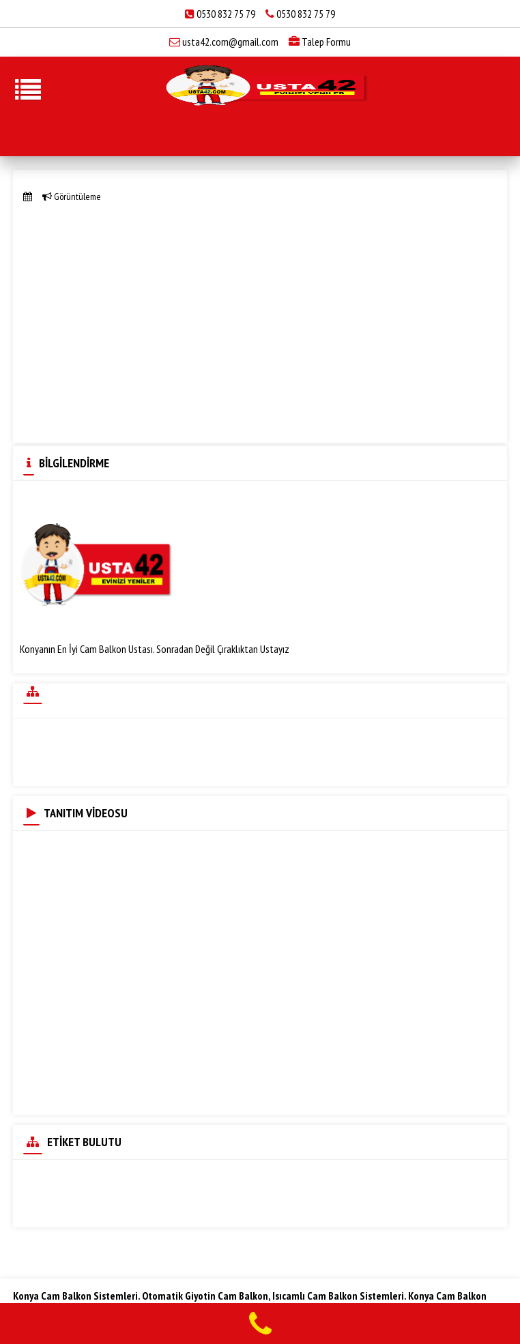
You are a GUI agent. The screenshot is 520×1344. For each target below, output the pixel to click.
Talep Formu (320, 41)
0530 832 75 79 (226, 13)
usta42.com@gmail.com (230, 41)
